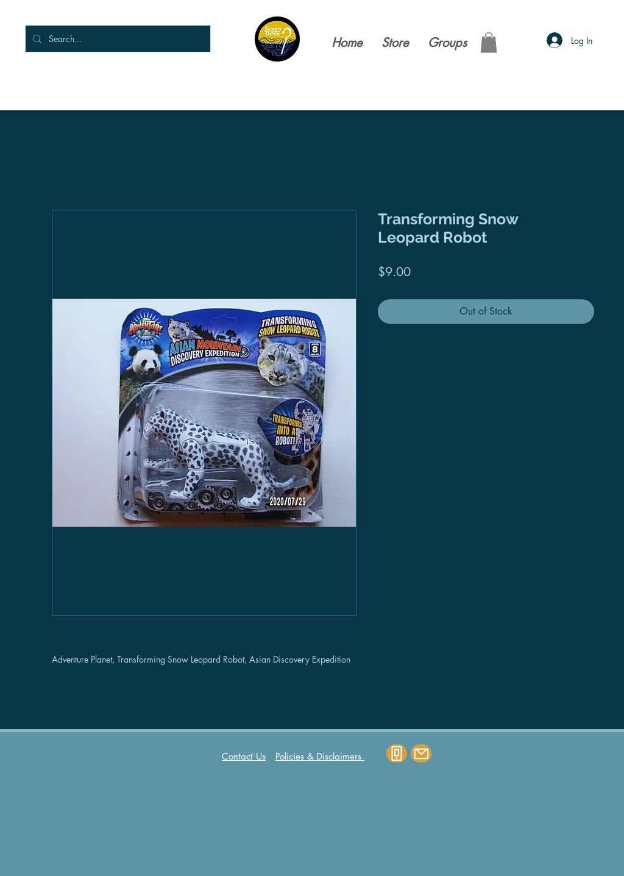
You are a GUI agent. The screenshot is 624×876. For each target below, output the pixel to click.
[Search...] (117, 39)
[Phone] (396, 753)
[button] (488, 42)
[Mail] (421, 753)
